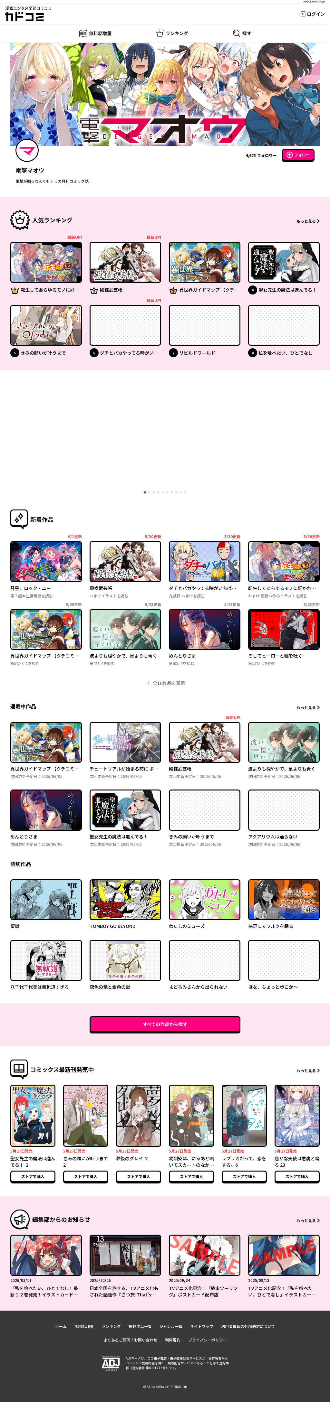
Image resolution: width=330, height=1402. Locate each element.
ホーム (61, 1326)
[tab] (145, 492)
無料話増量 (84, 1326)
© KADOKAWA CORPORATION (165, 1386)
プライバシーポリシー (207, 1339)
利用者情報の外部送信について (248, 1326)
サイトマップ (201, 1326)
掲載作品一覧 (140, 1326)
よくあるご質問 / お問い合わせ (130, 1339)
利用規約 (172, 1339)
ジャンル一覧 (171, 1326)
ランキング (111, 1326)
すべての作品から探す (165, 1024)
